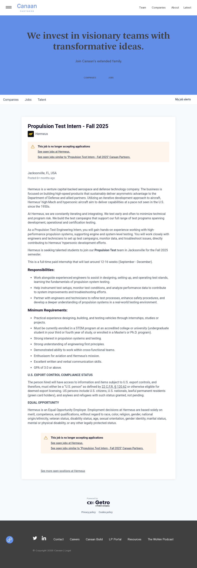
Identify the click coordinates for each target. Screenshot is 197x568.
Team (142, 8)
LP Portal (115, 539)
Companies (159, 8)
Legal (68, 551)
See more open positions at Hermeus (63, 470)
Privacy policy (88, 512)
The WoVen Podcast (161, 539)
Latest (187, 8)
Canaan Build (94, 539)
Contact (58, 539)
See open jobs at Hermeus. (54, 151)
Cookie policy (106, 512)
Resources (134, 539)
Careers (75, 539)
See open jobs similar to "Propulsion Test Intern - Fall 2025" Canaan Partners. (84, 157)
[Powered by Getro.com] (98, 502)
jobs (28, 99)
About (175, 8)
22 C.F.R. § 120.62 (114, 386)
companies (11, 99)
